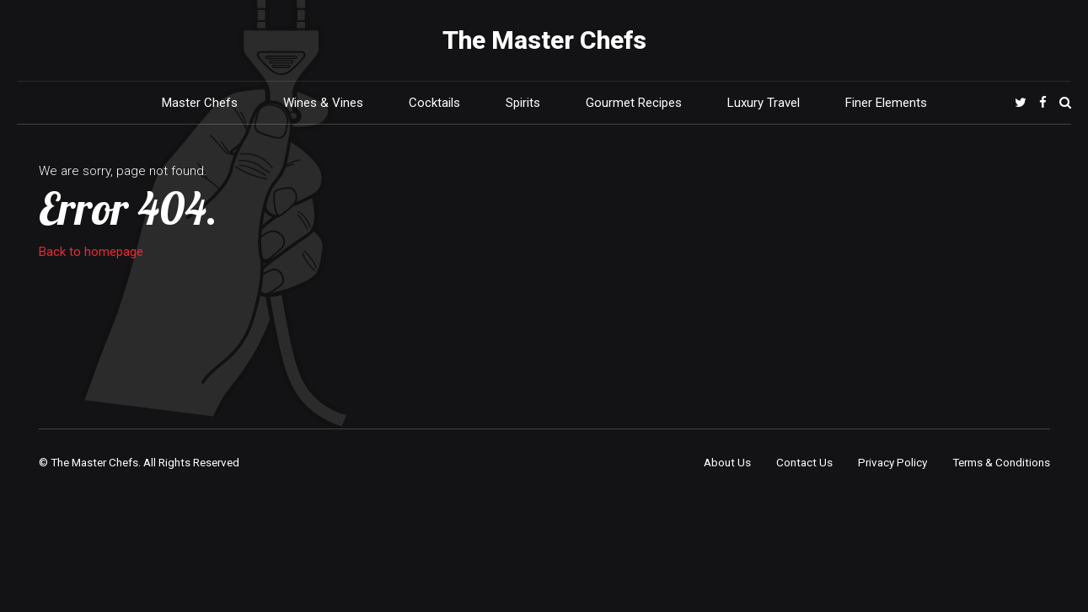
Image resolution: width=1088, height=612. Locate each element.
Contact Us (804, 462)
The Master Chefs (544, 40)
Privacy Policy (892, 462)
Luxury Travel (763, 102)
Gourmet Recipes (634, 102)
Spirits (523, 102)
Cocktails (434, 102)
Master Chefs (200, 102)
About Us (727, 462)
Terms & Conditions (1001, 462)
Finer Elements (886, 102)
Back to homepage (91, 251)
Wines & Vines (323, 102)
